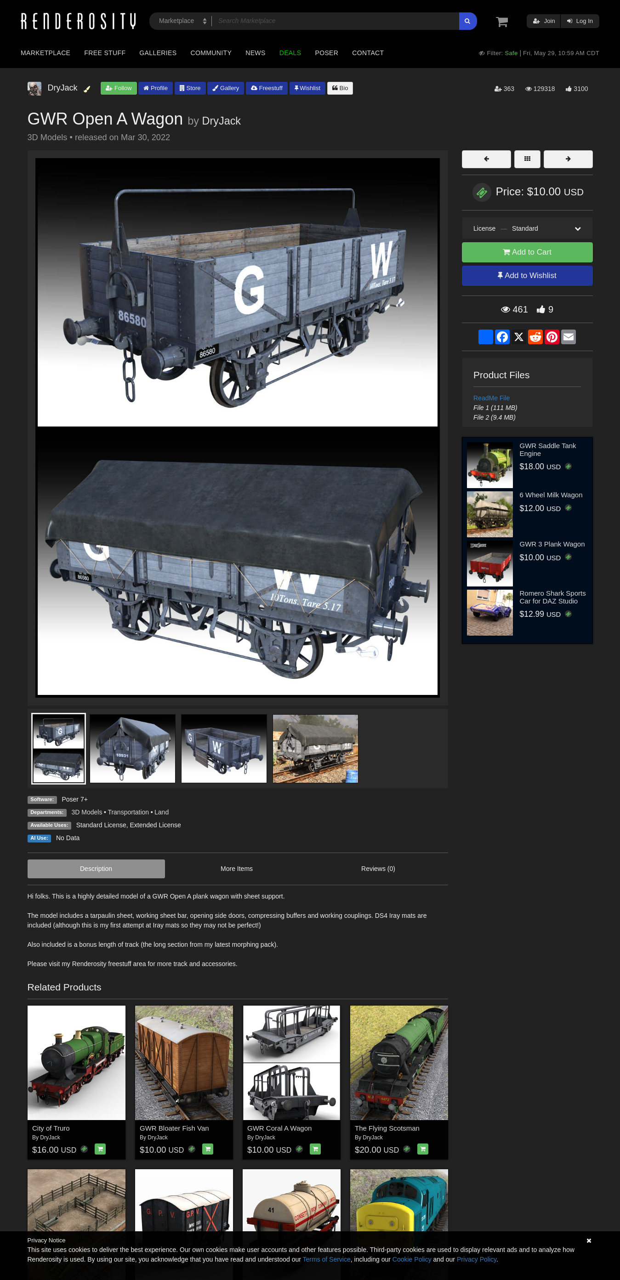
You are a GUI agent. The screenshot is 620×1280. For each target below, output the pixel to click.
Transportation (128, 812)
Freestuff (267, 88)
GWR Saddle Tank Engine (548, 449)
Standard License (101, 825)
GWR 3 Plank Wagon (552, 544)
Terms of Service (327, 1259)
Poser (326, 53)
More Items (237, 868)
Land (161, 812)
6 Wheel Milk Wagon (551, 495)
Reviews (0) (378, 868)
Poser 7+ (74, 799)
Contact (368, 53)
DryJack (221, 121)
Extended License (155, 825)
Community (211, 53)
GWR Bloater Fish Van (174, 1128)
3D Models (87, 812)
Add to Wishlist (527, 275)
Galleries (157, 53)
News (255, 53)
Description (96, 868)
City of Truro (51, 1128)
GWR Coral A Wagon (279, 1128)
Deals (290, 53)
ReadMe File (491, 398)
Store (190, 88)
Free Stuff (104, 53)
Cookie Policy (412, 1259)
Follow (118, 88)
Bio (340, 88)
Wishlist (307, 88)
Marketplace (45, 53)
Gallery (225, 88)
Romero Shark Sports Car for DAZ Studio (553, 597)
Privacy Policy (476, 1259)
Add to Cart (527, 252)
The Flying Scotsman (387, 1128)
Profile (155, 88)
